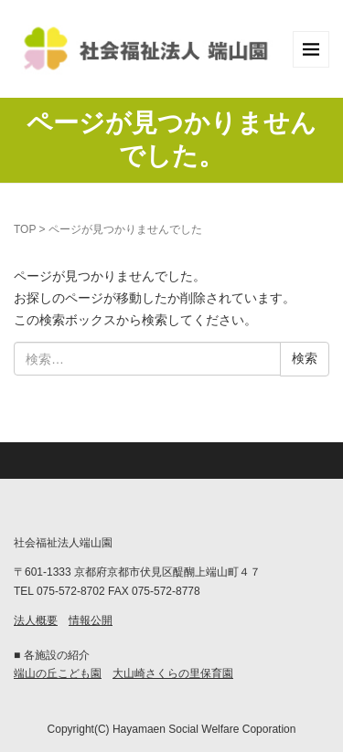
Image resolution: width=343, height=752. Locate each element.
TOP (25, 229)
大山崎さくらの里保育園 (173, 673)
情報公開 (91, 620)
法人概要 (36, 620)
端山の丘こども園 (58, 673)
